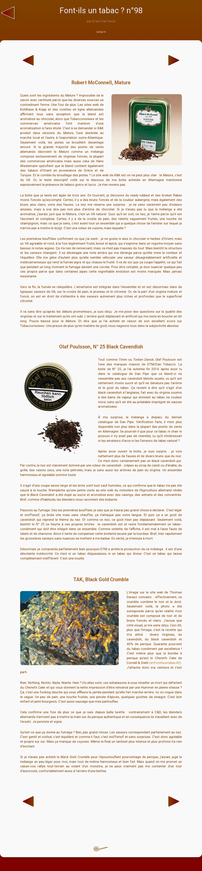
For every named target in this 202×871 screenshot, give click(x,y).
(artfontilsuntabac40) (165, 663)
